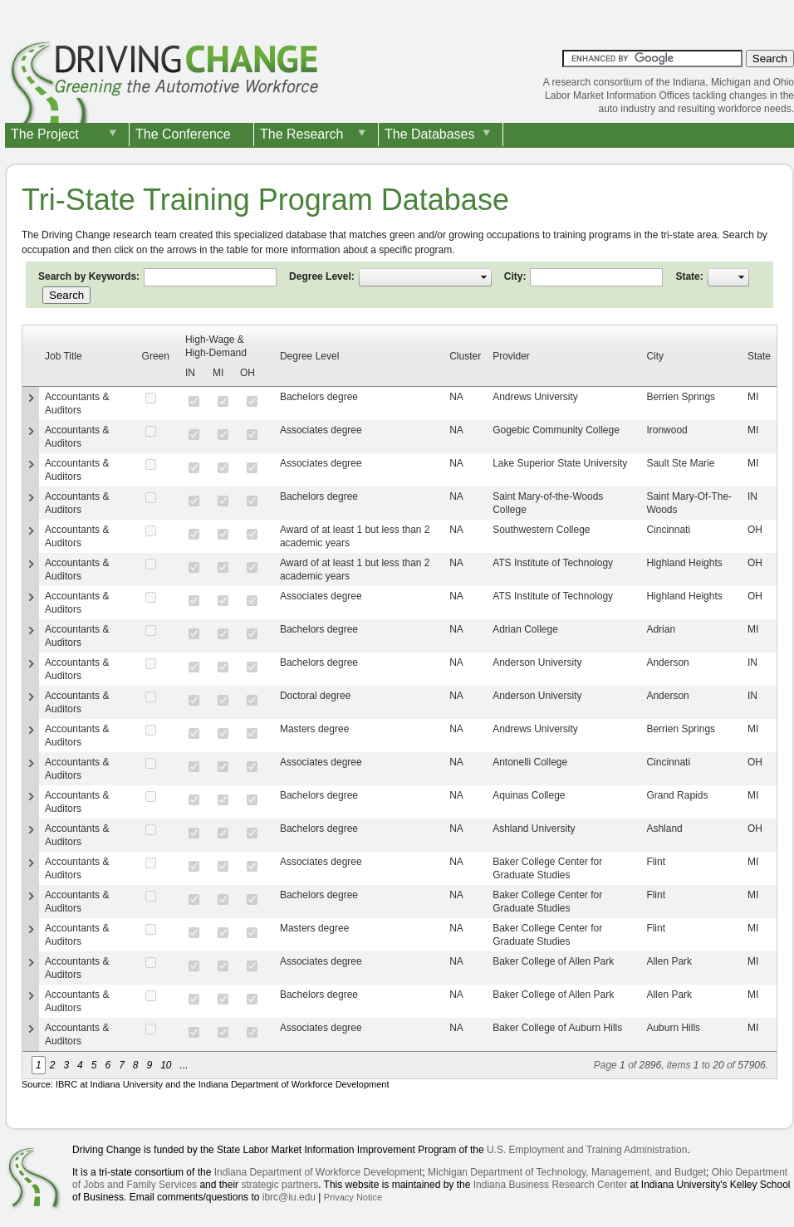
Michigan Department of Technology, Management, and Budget (567, 1172)
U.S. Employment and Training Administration (587, 1150)
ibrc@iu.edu (289, 1197)
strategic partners (279, 1184)
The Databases (430, 134)
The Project (45, 134)
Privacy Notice (353, 1197)
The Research (302, 134)
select (484, 277)
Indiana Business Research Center (550, 1184)
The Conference (183, 134)
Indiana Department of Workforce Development (318, 1172)
